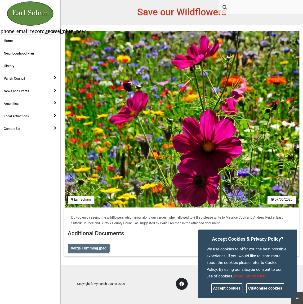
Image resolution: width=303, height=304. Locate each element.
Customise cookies (265, 288)
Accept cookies (227, 288)
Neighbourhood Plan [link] (19, 53)
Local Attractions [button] (30, 116)
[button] (225, 7)
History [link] (9, 66)
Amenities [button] (30, 103)
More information (249, 276)
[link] (225, 7)
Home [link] (8, 41)
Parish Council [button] (30, 78)
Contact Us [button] (30, 128)
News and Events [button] (30, 91)
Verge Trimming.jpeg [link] (89, 248)
